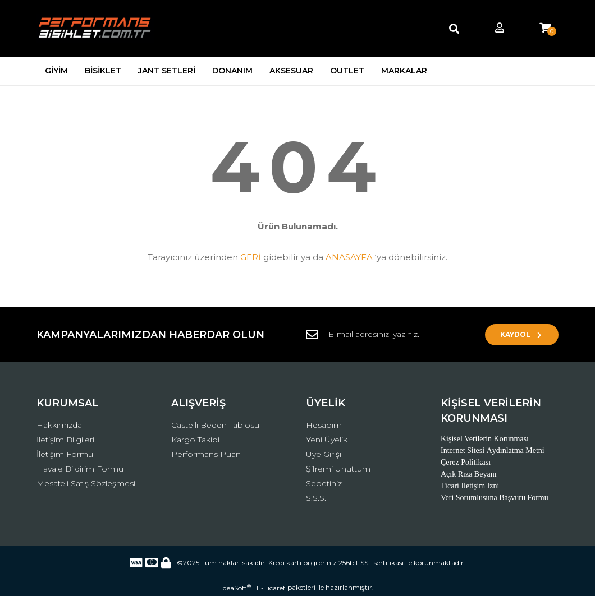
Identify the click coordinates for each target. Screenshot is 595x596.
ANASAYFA (349, 257)
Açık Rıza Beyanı (469, 474)
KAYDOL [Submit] (522, 334)
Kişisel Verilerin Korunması (485, 439)
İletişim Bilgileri (65, 440)
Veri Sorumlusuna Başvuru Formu (494, 497)
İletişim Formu (64, 454)
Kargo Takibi (195, 440)
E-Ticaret (271, 588)
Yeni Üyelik (326, 440)
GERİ (250, 257)
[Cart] (545, 28)
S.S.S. (316, 498)
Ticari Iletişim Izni (470, 486)
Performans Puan (206, 454)
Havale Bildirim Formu (79, 469)
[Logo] (95, 28)
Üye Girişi (323, 454)
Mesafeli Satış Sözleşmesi (85, 483)
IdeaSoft (236, 587)
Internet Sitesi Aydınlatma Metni (492, 450)
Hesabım (324, 425)
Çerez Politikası (466, 462)
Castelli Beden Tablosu (215, 425)
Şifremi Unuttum (338, 469)
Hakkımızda (59, 425)
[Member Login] (499, 28)
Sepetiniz (324, 483)
